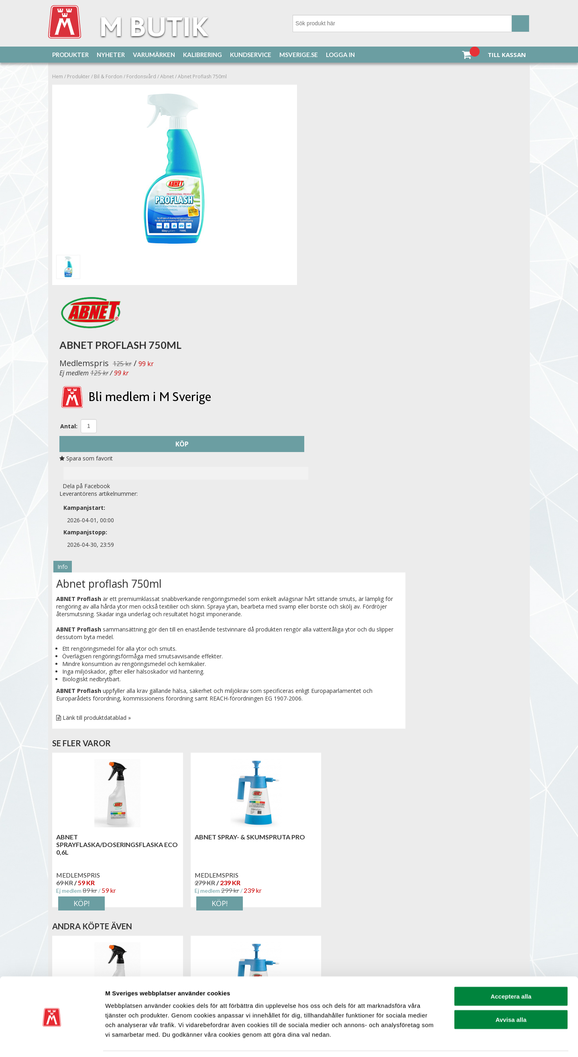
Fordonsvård (141, 76)
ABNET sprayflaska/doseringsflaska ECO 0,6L (109, 608)
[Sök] (411, 23)
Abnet (167, 76)
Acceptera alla (510, 970)
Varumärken (154, 54)
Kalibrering (202, 54)
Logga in (340, 54)
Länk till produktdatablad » (97, 482)
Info (62, 331)
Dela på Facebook (318, 275)
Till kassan (507, 55)
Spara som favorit (319, 248)
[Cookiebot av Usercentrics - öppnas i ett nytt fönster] (52, 1041)
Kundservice (250, 54)
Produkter (70, 54)
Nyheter (111, 54)
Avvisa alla (511, 994)
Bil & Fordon (108, 76)
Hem (57, 76)
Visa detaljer (436, 1041)
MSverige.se (298, 54)
